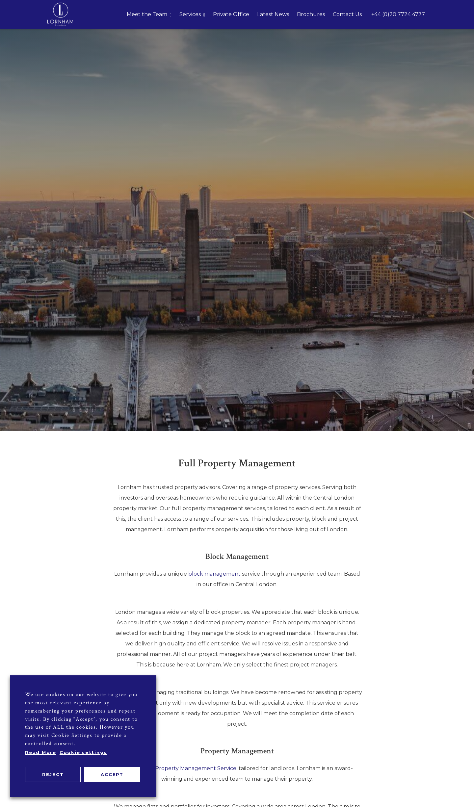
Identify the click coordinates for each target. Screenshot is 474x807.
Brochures (311, 14)
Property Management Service (195, 768)
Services (190, 14)
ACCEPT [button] (112, 774)
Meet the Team (147, 14)
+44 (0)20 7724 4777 (398, 14)
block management (214, 574)
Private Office (231, 14)
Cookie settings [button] (83, 752)
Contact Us (347, 14)
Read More (40, 752)
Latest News (273, 14)
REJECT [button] (53, 774)
